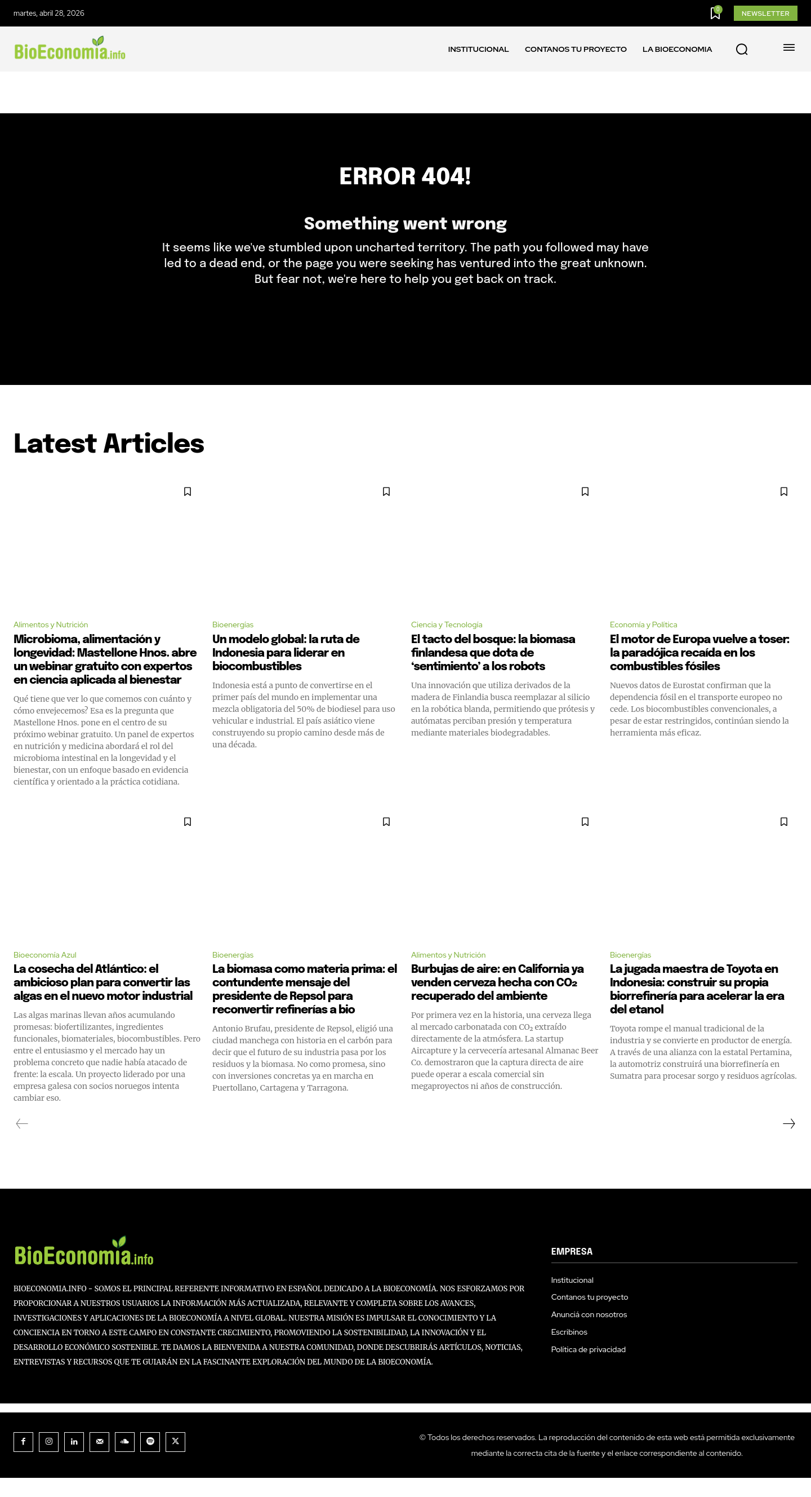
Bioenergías (236, 641)
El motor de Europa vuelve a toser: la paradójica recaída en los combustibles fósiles (700, 670)
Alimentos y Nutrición (57, 641)
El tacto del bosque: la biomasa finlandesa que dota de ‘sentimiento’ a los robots (493, 670)
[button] (741, 49)
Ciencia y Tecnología (452, 641)
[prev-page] (22, 1143)
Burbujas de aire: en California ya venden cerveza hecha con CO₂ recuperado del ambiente (497, 1002)
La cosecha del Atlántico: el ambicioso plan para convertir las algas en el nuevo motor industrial (103, 1002)
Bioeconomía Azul (50, 972)
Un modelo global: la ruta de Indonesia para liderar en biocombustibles (285, 670)
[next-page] (788, 1143)
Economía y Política (649, 641)
